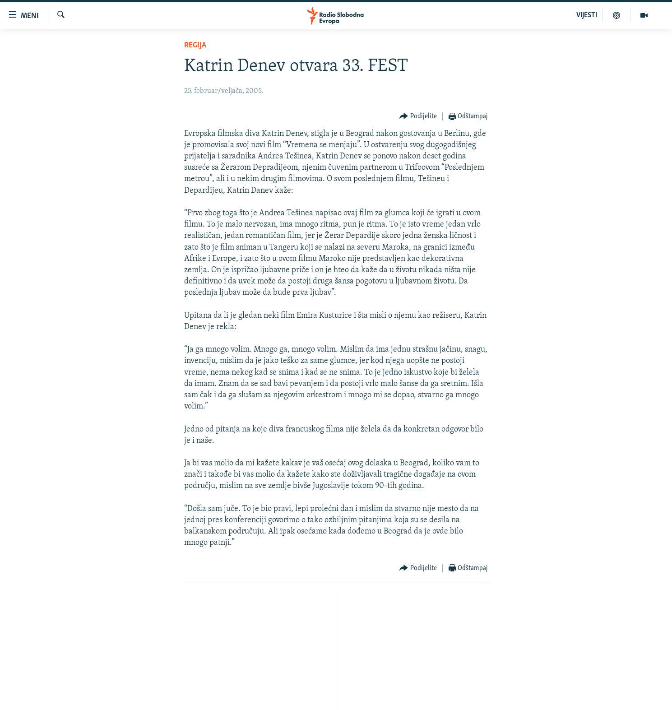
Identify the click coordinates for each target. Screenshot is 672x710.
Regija (195, 45)
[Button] (418, 117)
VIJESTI (586, 15)
